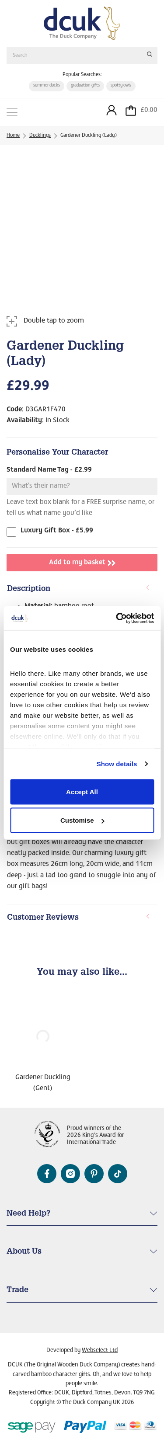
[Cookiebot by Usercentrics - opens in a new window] (117, 618)
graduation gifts (85, 85)
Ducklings (40, 135)
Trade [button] (17, 1290)
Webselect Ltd (100, 1351)
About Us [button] (24, 1252)
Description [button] (78, 589)
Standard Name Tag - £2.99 (49, 469)
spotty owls (121, 85)
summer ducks (46, 85)
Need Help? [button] (28, 1214)
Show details (117, 764)
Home (13, 135)
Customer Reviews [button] (78, 918)
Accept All (82, 791)
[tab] (82, 589)
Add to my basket (82, 563)
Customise (82, 820)
